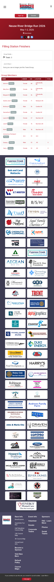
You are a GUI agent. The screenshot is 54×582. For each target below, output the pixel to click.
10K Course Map (19, 534)
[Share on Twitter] (25, 37)
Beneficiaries (19, 519)
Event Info (32, 517)
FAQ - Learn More (46, 522)
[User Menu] (51, 6)
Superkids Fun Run (20, 524)
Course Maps (18, 568)
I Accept (26, 579)
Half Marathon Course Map (19, 529)
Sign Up (20, 15)
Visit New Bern (19, 555)
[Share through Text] (32, 37)
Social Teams (44, 533)
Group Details (7, 54)
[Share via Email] (28, 37)
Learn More (44, 575)
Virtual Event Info (19, 543)
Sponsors (46, 517)
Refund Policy (18, 561)
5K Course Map (20, 539)
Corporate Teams (32, 530)
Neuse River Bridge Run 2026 (27, 26)
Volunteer (32, 521)
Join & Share (7, 64)
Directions (27, 33)
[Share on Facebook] (22, 37)
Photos (11, 83)
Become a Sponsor (19, 549)
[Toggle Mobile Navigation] (5, 7)
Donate (33, 15)
